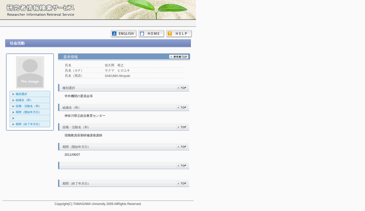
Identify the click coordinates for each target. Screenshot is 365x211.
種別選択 (21, 94)
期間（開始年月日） (29, 112)
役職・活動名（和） (29, 106)
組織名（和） (24, 100)
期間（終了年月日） (29, 124)
